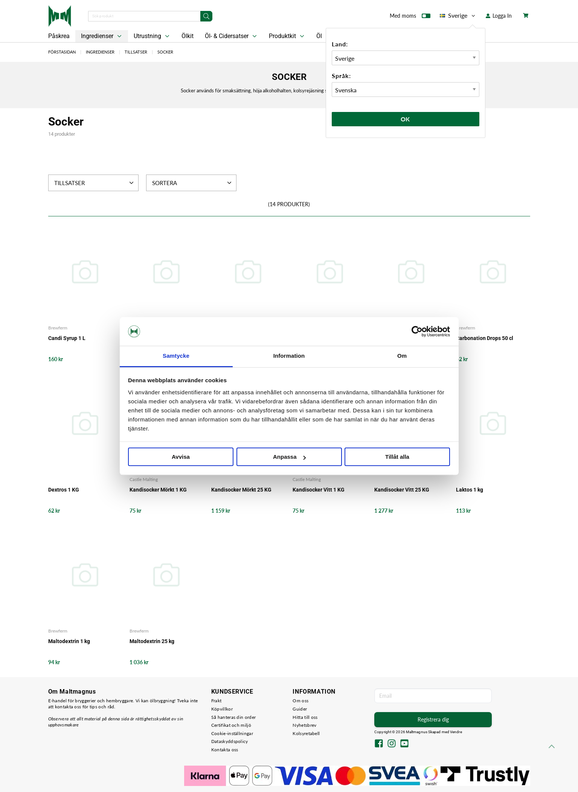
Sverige (458, 15)
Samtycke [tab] (176, 356)
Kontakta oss (224, 749)
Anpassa (289, 457)
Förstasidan (62, 51)
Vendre (456, 732)
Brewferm (57, 328)
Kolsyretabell (306, 733)
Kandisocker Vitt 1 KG (319, 490)
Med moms (410, 17)
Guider (300, 709)
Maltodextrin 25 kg (152, 641)
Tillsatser (136, 51)
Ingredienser (102, 36)
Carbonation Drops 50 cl (484, 338)
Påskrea (59, 36)
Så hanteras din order (233, 717)
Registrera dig (433, 719)
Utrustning (152, 36)
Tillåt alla (397, 457)
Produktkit (287, 36)
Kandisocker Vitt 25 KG (401, 490)
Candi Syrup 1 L (66, 338)
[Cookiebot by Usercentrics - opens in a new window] (417, 331)
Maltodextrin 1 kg (69, 641)
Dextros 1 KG (63, 490)
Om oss (300, 700)
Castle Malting (144, 479)
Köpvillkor (222, 709)
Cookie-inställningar (232, 733)
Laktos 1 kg (469, 490)
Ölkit (187, 36)
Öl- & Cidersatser (231, 36)
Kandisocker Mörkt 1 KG (158, 490)
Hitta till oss (305, 717)
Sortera (192, 183)
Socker (165, 51)
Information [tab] (289, 356)
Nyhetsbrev (304, 725)
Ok (405, 119)
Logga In (499, 15)
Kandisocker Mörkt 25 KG (241, 490)
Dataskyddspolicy (229, 741)
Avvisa (181, 457)
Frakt (216, 700)
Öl (319, 36)
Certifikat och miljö (231, 725)
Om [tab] (402, 356)
